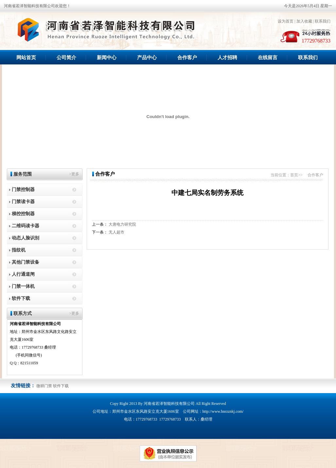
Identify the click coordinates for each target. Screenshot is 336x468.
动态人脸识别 (25, 237)
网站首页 (26, 57)
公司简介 (66, 57)
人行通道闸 (23, 274)
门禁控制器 (23, 189)
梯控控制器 (23, 213)
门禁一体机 (23, 286)
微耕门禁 (44, 386)
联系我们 (322, 21)
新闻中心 (106, 57)
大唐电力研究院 (122, 224)
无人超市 (116, 232)
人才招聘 (227, 57)
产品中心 (147, 57)
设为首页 (285, 21)
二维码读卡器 (25, 225)
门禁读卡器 (23, 201)
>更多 (74, 174)
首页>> (296, 175)
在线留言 (267, 57)
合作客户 (187, 57)
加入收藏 (304, 21)
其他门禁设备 (25, 262)
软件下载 (21, 298)
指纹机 (19, 250)
